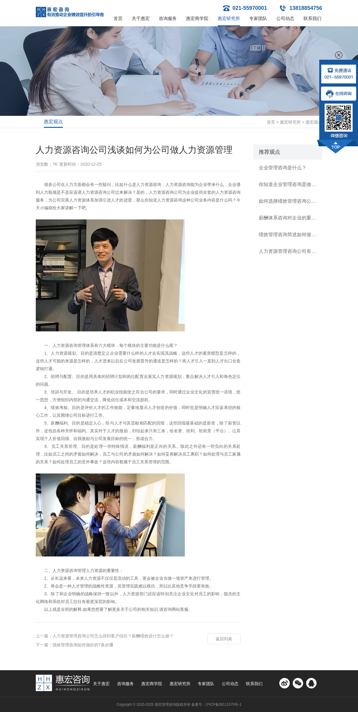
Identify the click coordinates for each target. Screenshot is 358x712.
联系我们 (312, 18)
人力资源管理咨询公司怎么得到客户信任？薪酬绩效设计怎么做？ (112, 635)
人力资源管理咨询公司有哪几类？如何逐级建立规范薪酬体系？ (288, 251)
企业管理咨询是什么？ (282, 167)
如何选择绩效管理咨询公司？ (288, 201)
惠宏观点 (53, 121)
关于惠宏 (141, 18)
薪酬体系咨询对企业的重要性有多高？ (288, 217)
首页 (118, 18)
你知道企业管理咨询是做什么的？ (288, 184)
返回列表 (224, 638)
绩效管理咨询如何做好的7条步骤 (82, 644)
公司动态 (285, 18)
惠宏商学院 (197, 18)
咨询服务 (168, 18)
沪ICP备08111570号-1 (223, 704)
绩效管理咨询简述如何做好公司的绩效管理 (288, 234)
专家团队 (258, 18)
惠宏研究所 (229, 18)
